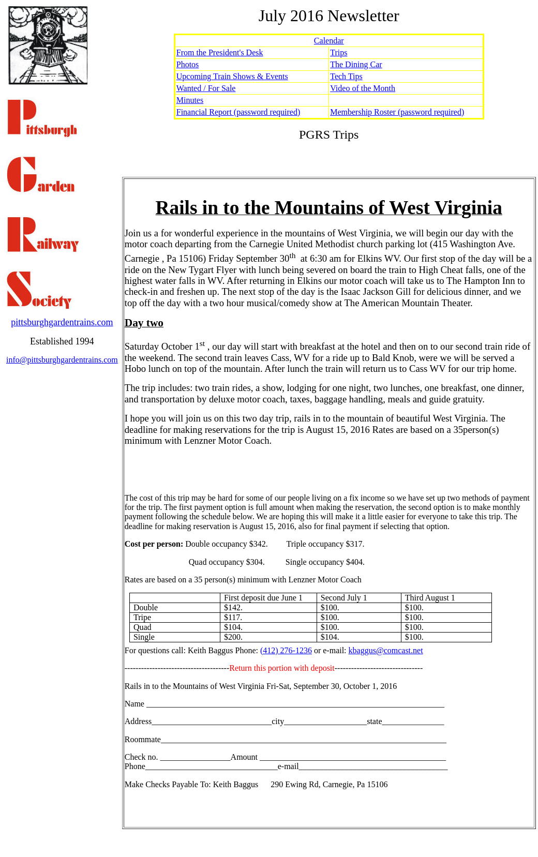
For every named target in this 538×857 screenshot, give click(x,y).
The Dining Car (356, 64)
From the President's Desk (219, 52)
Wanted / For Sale (206, 88)
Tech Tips (346, 76)
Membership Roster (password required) (397, 112)
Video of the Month (362, 88)
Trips (338, 52)
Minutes (189, 100)
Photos (187, 64)
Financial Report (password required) (238, 112)
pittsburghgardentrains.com (62, 322)
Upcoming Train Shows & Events (232, 76)
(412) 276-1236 (286, 650)
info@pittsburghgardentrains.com (62, 359)
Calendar (329, 40)
